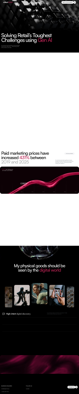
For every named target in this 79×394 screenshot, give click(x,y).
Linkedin (27, 391)
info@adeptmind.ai (5, 391)
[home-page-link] (8, 2)
